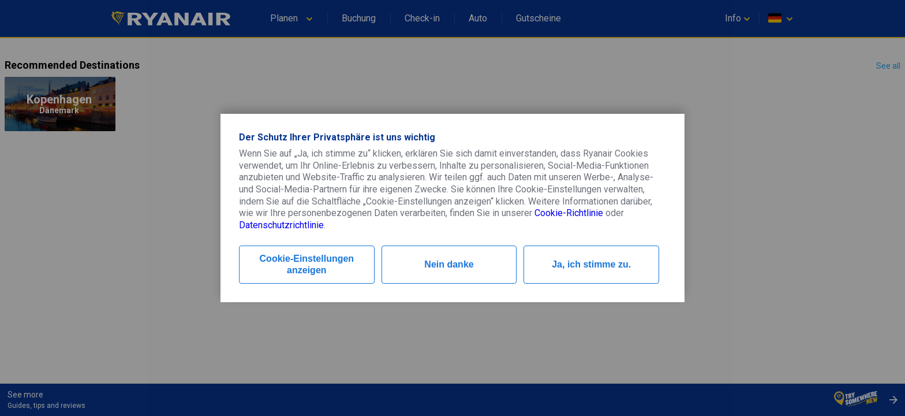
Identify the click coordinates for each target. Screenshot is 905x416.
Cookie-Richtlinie (568, 212)
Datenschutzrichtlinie (281, 225)
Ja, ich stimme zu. (591, 264)
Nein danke (448, 264)
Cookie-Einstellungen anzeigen (307, 264)
